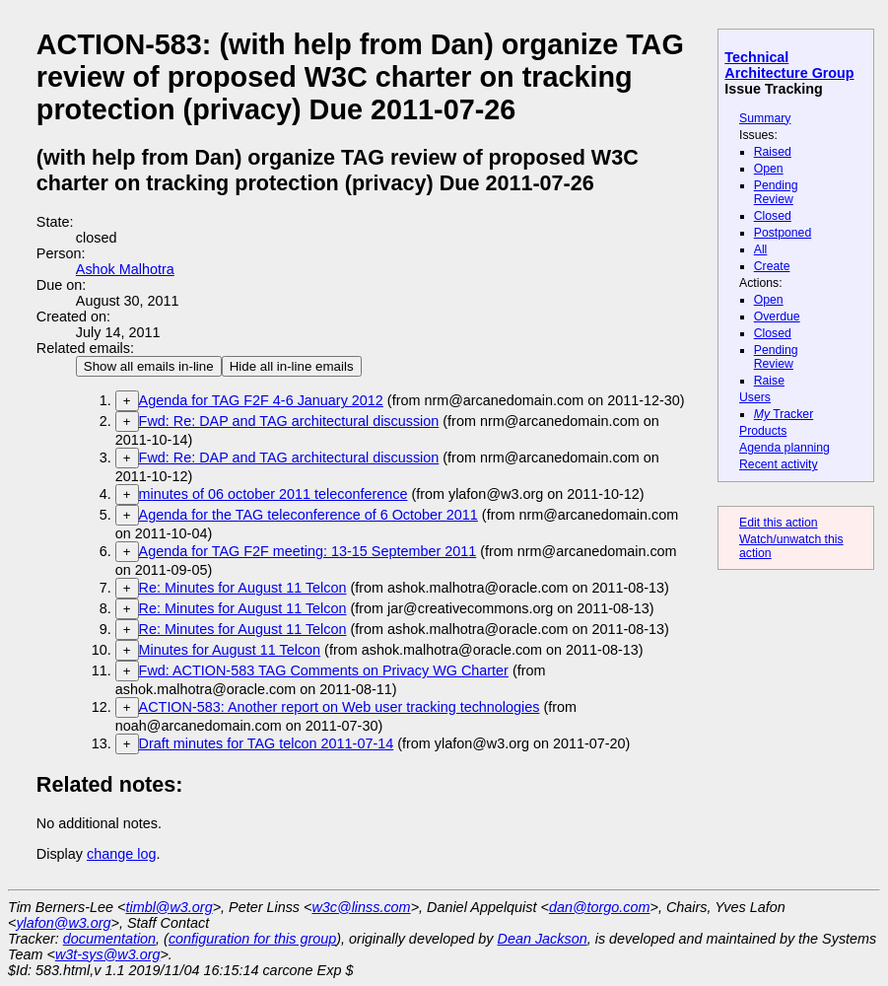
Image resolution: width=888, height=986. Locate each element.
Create (772, 266)
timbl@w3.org (168, 907)
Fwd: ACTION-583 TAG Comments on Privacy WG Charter (324, 670)
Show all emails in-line (149, 366)
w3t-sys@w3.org (108, 954)
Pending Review (776, 192)
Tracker (784, 414)
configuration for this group (252, 939)
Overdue (777, 316)
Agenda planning (784, 448)
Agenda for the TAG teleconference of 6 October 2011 (308, 515)
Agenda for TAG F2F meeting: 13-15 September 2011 (308, 551)
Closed (772, 216)
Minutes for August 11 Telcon (230, 650)
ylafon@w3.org (63, 923)
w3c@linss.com (360, 907)
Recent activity (778, 464)
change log (121, 854)
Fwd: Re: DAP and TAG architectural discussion (289, 421)
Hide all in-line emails (292, 366)
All (761, 249)
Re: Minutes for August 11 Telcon (243, 588)
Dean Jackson (542, 939)
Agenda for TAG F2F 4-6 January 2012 (261, 400)
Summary (764, 118)
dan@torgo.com (599, 907)
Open (769, 169)
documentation (109, 939)
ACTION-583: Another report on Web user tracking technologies (339, 707)
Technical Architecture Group (789, 65)
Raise (769, 380)
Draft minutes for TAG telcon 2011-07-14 (266, 743)
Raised (772, 152)
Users (755, 397)
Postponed (783, 233)
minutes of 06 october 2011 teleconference (273, 494)
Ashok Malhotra (125, 269)
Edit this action (778, 522)
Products (762, 431)
